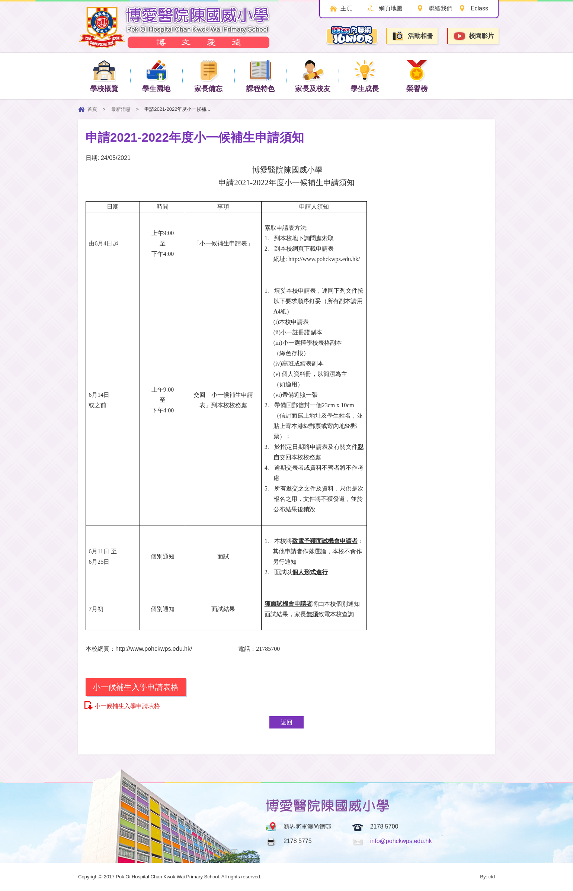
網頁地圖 (390, 8)
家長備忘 (208, 76)
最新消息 (121, 109)
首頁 (92, 109)
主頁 (346, 8)
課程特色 (260, 76)
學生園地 (156, 76)
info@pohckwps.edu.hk (401, 841)
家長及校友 (312, 76)
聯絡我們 (440, 8)
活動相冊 (412, 35)
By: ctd (487, 876)
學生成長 (364, 76)
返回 (286, 722)
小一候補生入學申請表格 (127, 706)
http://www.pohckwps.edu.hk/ (324, 259)
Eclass (479, 8)
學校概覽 (104, 76)
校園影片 (473, 36)
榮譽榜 (417, 76)
